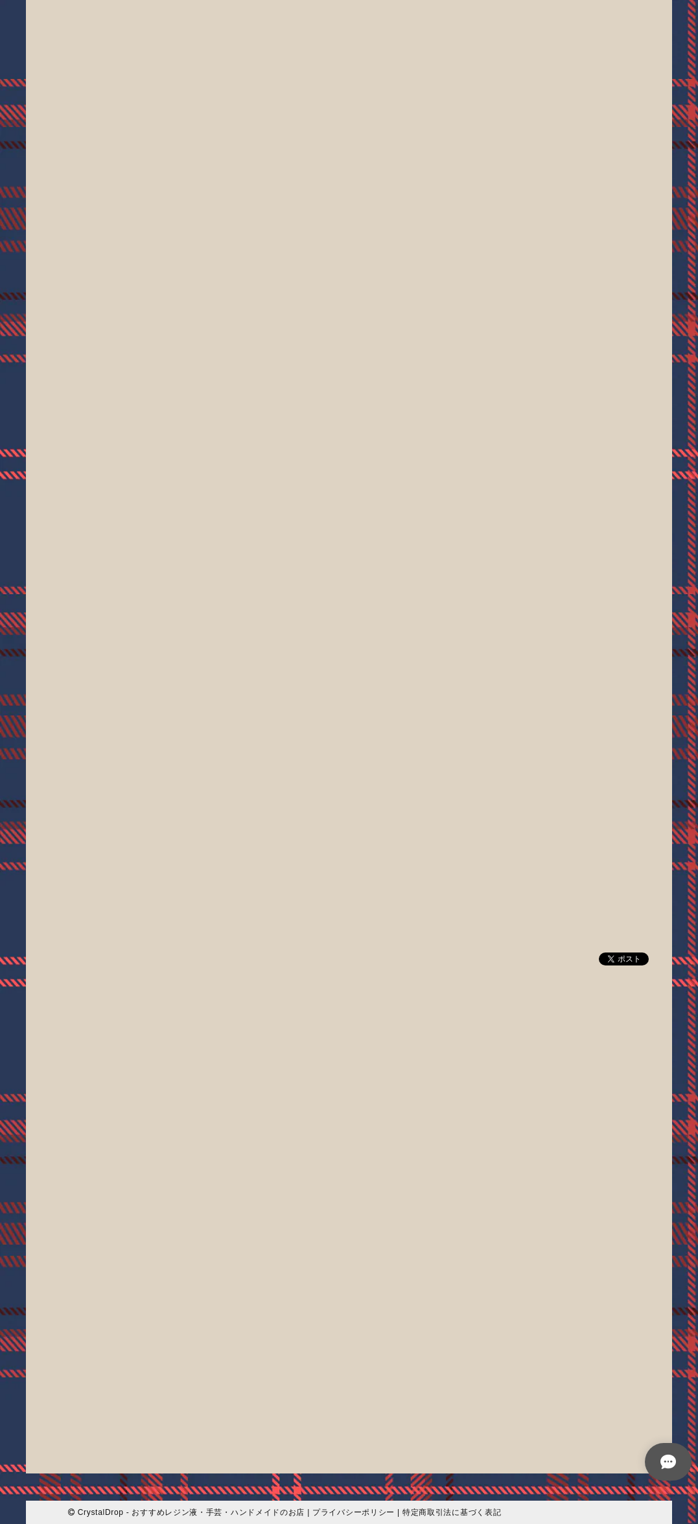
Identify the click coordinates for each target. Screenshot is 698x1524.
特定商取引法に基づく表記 (451, 1511)
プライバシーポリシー (353, 1511)
